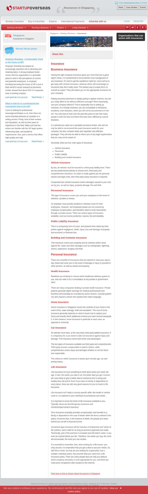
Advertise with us (97, 21)
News (121, 7)
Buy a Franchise (36, 21)
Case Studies (131, 7)
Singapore (54, 33)
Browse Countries (15, 21)
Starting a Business (67, 33)
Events (143, 7)
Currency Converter (143, 27)
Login (127, 21)
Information (137, 27)
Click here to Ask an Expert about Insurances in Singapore (75, 473)
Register (138, 21)
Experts (53, 21)
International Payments (72, 21)
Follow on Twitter (133, 3)
